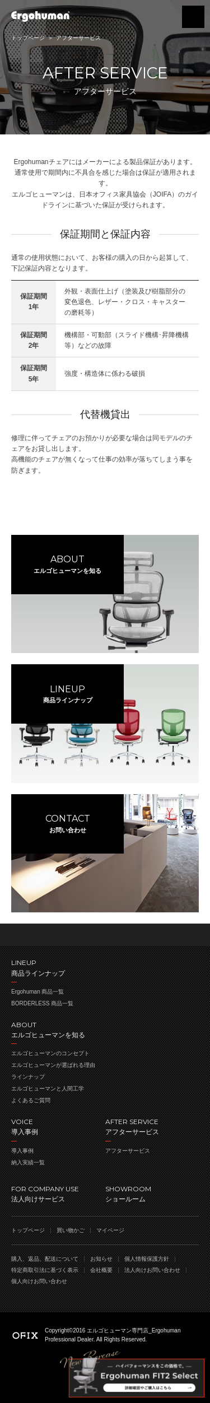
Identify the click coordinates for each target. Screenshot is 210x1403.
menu (193, 17)
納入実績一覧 (28, 1162)
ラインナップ (28, 1077)
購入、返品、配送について (44, 1259)
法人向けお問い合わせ (152, 1270)
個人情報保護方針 (146, 1259)
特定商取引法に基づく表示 (44, 1270)
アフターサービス (127, 1151)
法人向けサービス (58, 1193)
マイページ (110, 1230)
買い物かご (165, 17)
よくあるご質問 (30, 1100)
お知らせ (101, 1259)
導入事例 (22, 1151)
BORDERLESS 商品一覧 (42, 1003)
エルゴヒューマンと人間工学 (47, 1088)
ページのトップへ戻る (105, 935)
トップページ (28, 38)
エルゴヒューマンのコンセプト (50, 1053)
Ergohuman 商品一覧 (37, 992)
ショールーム (152, 1193)
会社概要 (101, 1270)
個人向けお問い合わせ (39, 1281)
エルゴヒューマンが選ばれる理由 (53, 1065)
